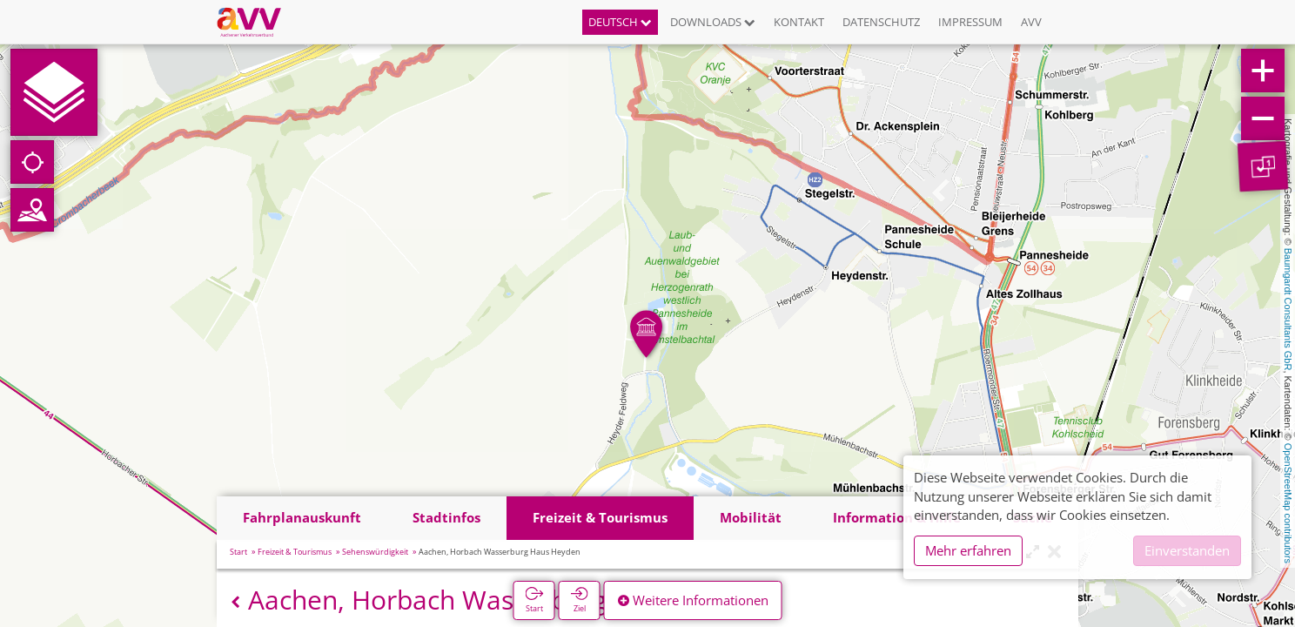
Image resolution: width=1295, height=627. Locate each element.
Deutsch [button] (620, 22)
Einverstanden (1187, 550)
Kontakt (799, 22)
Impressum (970, 22)
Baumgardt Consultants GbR (1288, 309)
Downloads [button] (712, 22)
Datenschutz (881, 22)
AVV (1031, 22)
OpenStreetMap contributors (1288, 503)
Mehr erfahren (968, 550)
